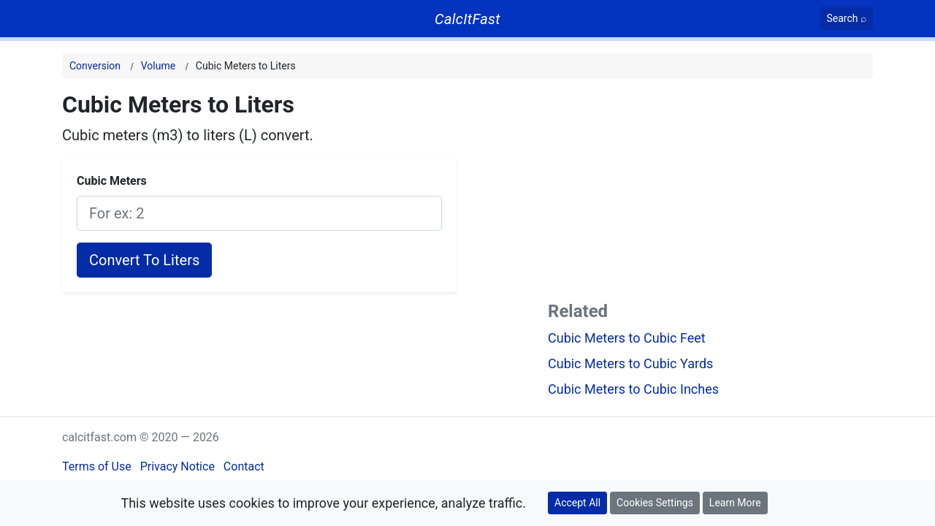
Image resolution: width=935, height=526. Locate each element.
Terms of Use (96, 466)
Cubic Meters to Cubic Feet (627, 338)
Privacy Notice (177, 466)
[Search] (847, 18)
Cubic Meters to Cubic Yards (630, 363)
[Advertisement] (710, 193)
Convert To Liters (144, 260)
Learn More (735, 502)
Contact (244, 466)
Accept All (577, 502)
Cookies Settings (655, 502)
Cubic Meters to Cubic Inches (633, 389)
